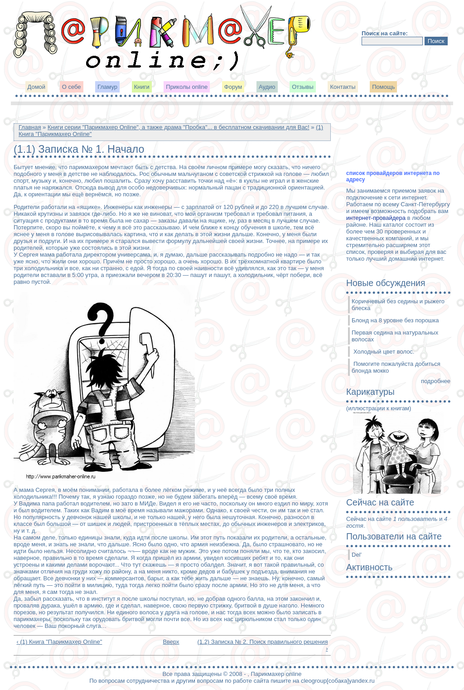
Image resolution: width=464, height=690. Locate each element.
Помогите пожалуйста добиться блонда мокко (396, 367)
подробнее (435, 381)
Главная (30, 127)
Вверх (169, 641)
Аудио (267, 86)
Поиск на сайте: (385, 33)
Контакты (342, 86)
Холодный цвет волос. (383, 351)
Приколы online (187, 86)
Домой (37, 86)
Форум (233, 86)
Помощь (383, 86)
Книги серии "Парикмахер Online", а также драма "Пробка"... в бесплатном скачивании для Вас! (178, 127)
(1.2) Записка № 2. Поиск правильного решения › (262, 645)
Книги (142, 86)
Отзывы (303, 86)
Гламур (107, 86)
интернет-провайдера (376, 217)
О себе (71, 86)
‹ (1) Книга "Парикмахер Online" (59, 641)
